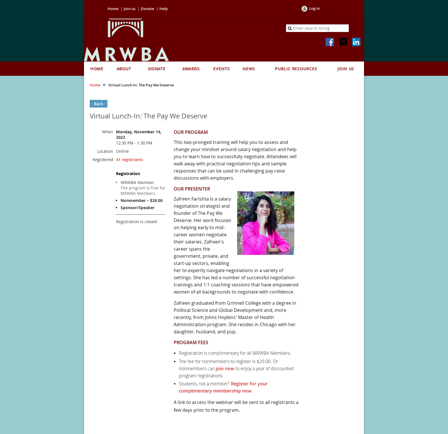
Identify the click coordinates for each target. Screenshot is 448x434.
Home (113, 8)
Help (163, 8)
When (107, 131)
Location (105, 151)
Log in (314, 8)
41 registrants (129, 159)
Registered (103, 159)
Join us (129, 8)
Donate (147, 8)
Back (98, 103)
